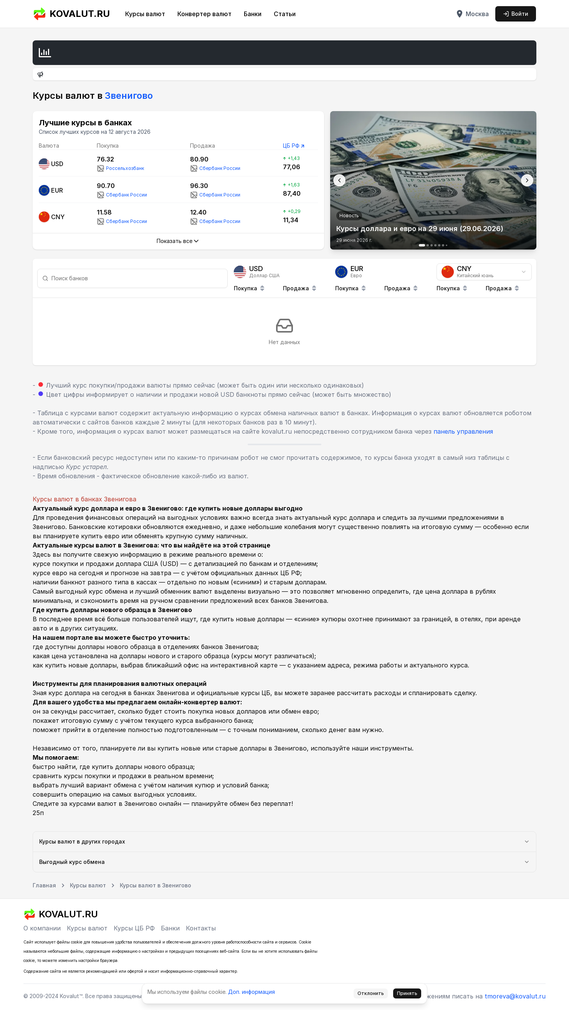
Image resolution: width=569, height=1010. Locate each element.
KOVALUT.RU (71, 14)
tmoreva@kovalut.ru (515, 996)
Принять (407, 993)
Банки (252, 14)
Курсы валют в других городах (284, 841)
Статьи (285, 14)
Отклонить (370, 993)
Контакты (201, 928)
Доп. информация (251, 991)
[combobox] (484, 271)
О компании (42, 928)
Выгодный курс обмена (284, 862)
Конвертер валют (204, 14)
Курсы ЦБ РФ (134, 928)
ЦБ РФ (291, 145)
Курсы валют (145, 14)
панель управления (463, 431)
